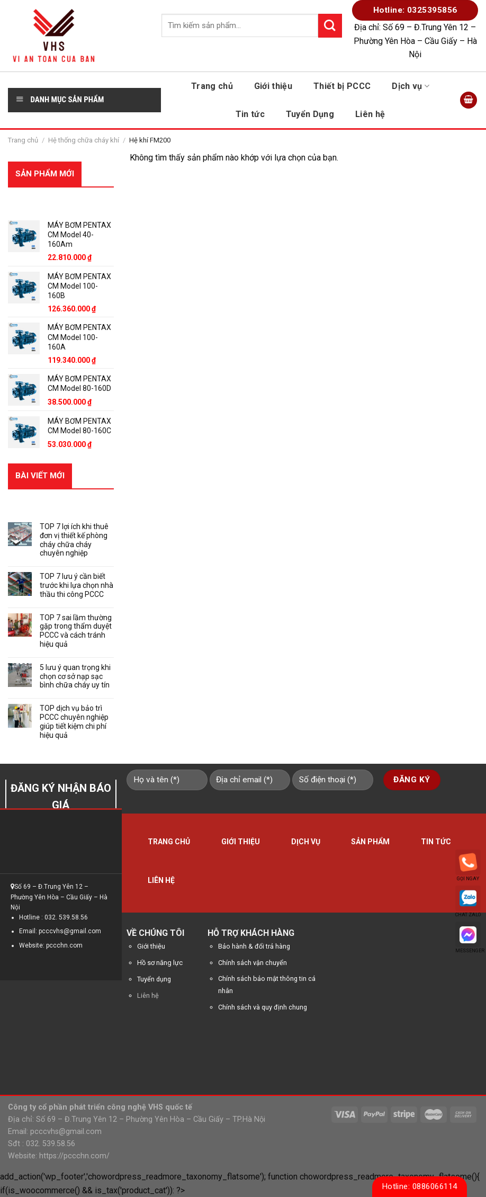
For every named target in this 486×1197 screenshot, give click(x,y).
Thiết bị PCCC (342, 86)
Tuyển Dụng (310, 114)
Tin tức (250, 114)
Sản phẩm (370, 841)
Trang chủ (212, 86)
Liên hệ (370, 114)
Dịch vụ (410, 86)
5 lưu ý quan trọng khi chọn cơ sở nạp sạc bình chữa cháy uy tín (75, 676)
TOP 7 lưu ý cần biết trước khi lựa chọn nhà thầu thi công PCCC (76, 585)
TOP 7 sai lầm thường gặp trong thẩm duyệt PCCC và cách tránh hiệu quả (76, 630)
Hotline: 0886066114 (419, 1186)
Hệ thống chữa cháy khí (83, 140)
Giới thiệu (273, 86)
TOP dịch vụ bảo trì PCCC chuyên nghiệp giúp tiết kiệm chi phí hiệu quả (74, 721)
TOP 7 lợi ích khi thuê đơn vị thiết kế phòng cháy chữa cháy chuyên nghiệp (74, 539)
